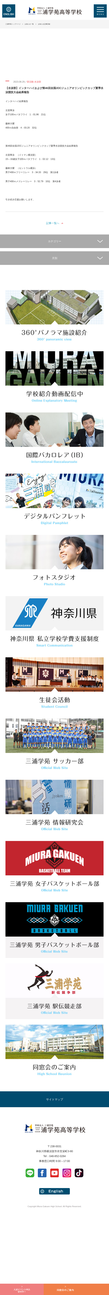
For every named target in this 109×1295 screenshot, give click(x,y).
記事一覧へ (52, 223)
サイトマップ (54, 1099)
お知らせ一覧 (29, 24)
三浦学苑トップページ (13, 24)
